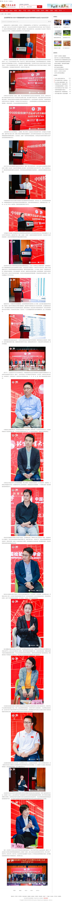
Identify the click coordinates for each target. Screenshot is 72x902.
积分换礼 (51, 896)
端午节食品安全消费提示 (59, 67)
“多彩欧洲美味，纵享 (57, 27)
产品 (24, 10)
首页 (2, 10)
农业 (11, 10)
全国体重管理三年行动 (66, 37)
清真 (51, 10)
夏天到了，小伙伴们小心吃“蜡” (60, 71)
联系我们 (36, 896)
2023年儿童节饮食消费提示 (59, 72)
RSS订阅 (55, 896)
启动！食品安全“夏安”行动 (60, 78)
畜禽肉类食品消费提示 (58, 65)
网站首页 (12, 896)
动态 (56, 10)
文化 (33, 10)
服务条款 (32, 896)
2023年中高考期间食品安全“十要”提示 (61, 69)
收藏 (20, 890)
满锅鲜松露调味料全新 (57, 37)
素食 (47, 10)
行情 (38, 10)
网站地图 (40, 896)
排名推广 (44, 896)
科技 (15, 10)
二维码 (6, 1)
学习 (60, 10)
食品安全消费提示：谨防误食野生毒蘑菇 (61, 63)
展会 (20, 10)
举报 (14, 890)
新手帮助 (20, 896)
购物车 (11, 1)
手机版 (2, 1)
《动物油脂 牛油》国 (66, 27)
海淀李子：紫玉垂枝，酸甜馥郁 (60, 55)
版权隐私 (29, 896)
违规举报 (59, 896)
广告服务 (48, 896)
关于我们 (16, 896)
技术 (42, 10)
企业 (29, 10)
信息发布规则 (24, 896)
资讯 (6, 10)
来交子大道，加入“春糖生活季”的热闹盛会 (62, 57)
